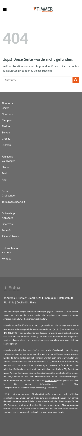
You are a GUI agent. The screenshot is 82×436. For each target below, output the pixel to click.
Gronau (6, 138)
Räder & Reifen (10, 236)
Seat (4, 173)
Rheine (6, 126)
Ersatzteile (8, 224)
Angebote (7, 217)
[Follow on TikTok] (14, 288)
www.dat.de (50, 380)
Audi (4, 179)
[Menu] (5, 9)
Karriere (6, 252)
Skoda (5, 167)
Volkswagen (8, 161)
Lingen (6, 108)
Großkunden (9, 195)
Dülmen (6, 145)
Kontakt (6, 258)
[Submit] (75, 80)
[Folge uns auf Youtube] (18, 288)
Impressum (50, 298)
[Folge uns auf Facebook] (5, 288)
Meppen (7, 120)
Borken (6, 132)
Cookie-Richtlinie (26, 302)
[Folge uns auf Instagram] (10, 288)
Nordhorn (7, 114)
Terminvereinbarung (13, 202)
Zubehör (7, 230)
